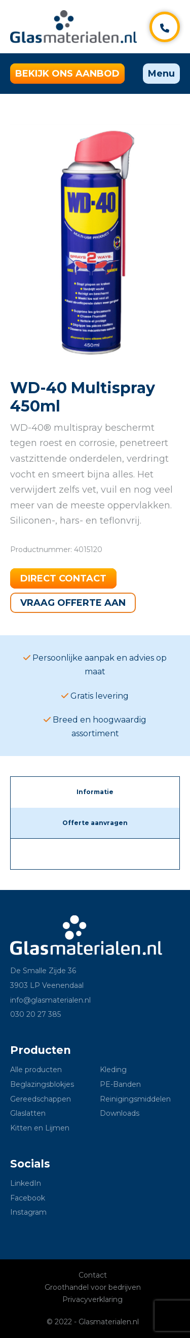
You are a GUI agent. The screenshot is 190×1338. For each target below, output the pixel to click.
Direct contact (63, 578)
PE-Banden (120, 1084)
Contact (93, 1275)
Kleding (113, 1069)
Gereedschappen (40, 1099)
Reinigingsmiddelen (135, 1099)
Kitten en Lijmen (39, 1128)
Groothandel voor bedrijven (93, 1287)
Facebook (27, 1198)
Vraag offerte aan (73, 602)
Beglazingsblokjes (42, 1084)
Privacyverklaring (92, 1299)
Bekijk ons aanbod (67, 73)
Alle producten (36, 1069)
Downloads (119, 1113)
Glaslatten (28, 1113)
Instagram (28, 1212)
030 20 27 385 (35, 1014)
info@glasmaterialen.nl (50, 1000)
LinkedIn (25, 1183)
